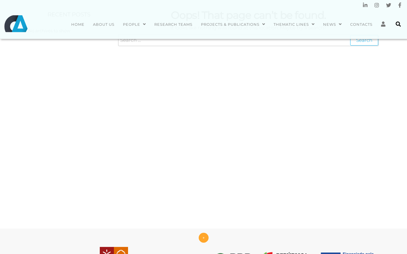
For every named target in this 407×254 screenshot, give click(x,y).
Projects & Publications (230, 24)
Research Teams (173, 24)
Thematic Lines (291, 24)
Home (78, 24)
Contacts (361, 24)
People (131, 24)
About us (103, 24)
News (329, 24)
